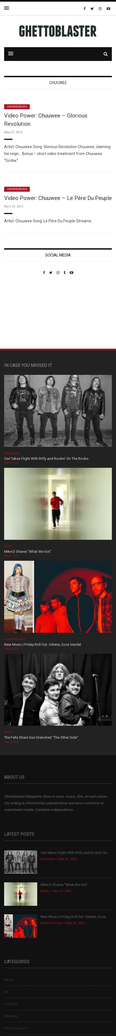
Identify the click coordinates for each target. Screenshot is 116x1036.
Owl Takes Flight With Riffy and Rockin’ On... (75, 853)
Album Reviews (14, 639)
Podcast (10, 1004)
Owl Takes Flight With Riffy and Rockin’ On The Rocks (46, 458)
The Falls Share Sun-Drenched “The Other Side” (41, 737)
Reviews (10, 1016)
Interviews (11, 453)
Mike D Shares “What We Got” (28, 551)
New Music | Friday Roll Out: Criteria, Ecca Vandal (42, 644)
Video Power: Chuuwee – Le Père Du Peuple (58, 198)
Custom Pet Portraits (20, 313)
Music (8, 546)
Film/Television (16, 1028)
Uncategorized (17, 106)
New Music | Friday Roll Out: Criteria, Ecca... (74, 917)
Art (6, 992)
